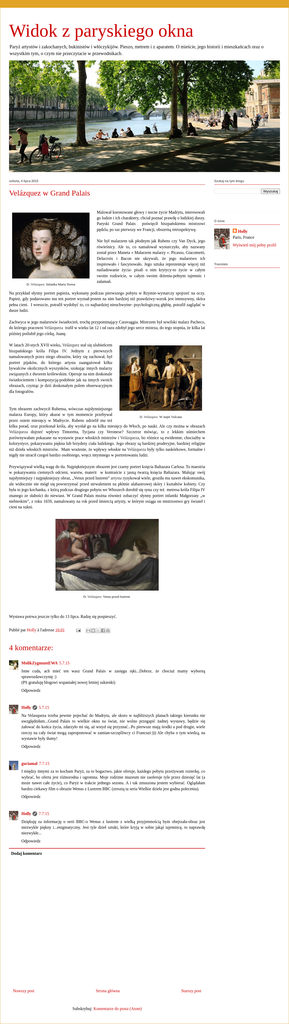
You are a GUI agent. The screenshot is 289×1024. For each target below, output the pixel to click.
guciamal (29, 763)
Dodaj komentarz (26, 853)
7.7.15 (44, 763)
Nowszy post (23, 991)
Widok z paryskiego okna (101, 31)
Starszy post (191, 991)
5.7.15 (64, 663)
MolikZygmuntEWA (39, 663)
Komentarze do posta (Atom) (117, 1008)
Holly (26, 707)
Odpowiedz (31, 690)
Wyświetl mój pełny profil (254, 245)
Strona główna (108, 991)
